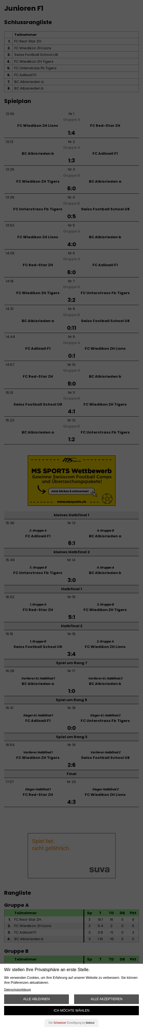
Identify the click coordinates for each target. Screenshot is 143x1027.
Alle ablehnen (36, 999)
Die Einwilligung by (71, 1022)
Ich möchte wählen (71, 1010)
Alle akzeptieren (106, 999)
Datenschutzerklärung (17, 989)
